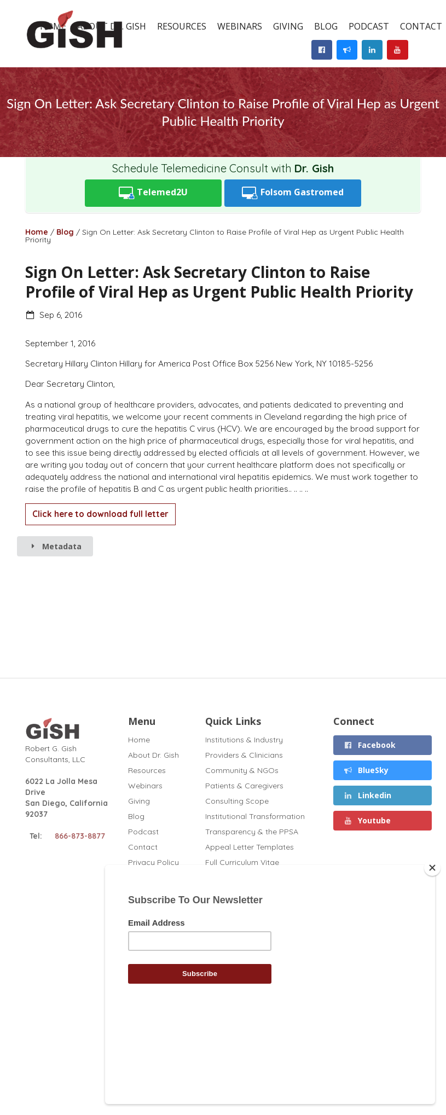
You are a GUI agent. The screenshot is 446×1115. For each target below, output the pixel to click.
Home (36, 232)
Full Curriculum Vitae (242, 862)
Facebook (369, 745)
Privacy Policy (153, 862)
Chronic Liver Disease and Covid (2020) (252, 897)
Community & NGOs (242, 770)
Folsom (293, 193)
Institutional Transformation (255, 816)
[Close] (432, 942)
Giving (288, 26)
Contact (143, 847)
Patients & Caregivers (244, 786)
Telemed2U (153, 193)
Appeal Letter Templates (249, 847)
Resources (181, 26)
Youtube (367, 820)
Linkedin (367, 795)
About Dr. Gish (153, 755)
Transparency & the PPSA (251, 832)
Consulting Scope (237, 801)
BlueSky (366, 770)
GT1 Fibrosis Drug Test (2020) (259, 917)
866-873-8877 (80, 836)
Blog (326, 26)
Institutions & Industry (244, 740)
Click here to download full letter (100, 514)
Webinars (239, 26)
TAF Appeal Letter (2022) (251, 932)
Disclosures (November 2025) (259, 877)
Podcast (369, 26)
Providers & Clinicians (244, 755)
